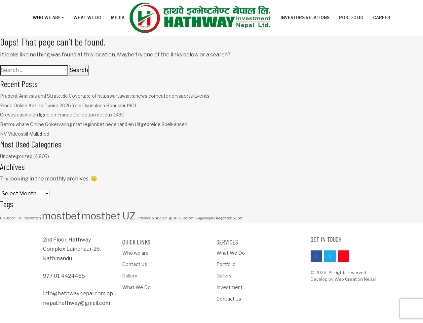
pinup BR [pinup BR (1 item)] (170, 218)
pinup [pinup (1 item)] (156, 218)
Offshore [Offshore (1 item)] (143, 218)
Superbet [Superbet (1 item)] (186, 218)
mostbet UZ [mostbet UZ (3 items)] (108, 216)
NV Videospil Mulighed (24, 134)
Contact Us (134, 264)
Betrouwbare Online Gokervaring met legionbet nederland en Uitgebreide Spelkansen (93, 124)
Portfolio (226, 264)
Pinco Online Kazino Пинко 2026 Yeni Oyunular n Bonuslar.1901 (68, 105)
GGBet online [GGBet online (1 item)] (10, 218)
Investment (229, 287)
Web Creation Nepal (355, 279)
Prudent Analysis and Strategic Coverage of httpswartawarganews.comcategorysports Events (105, 96)
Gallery (129, 275)
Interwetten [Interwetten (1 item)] (31, 218)
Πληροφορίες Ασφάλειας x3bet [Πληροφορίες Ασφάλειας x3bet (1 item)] (219, 218)
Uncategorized (16, 156)
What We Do (136, 287)
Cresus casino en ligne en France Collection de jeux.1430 (62, 114)
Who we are (135, 253)
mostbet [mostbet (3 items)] (61, 216)
